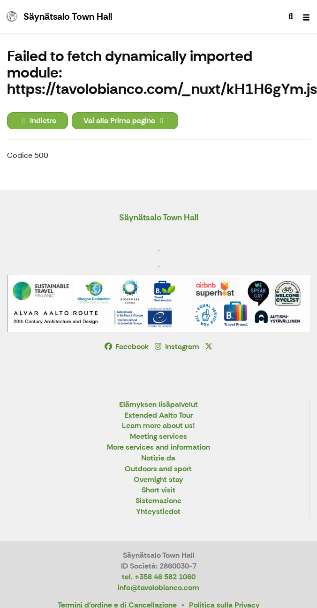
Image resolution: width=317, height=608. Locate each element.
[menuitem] (290, 16)
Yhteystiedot (158, 511)
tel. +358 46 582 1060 (159, 577)
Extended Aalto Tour (158, 415)
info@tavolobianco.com (158, 587)
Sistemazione (158, 501)
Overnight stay (158, 479)
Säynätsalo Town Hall (158, 217)
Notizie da (158, 458)
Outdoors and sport (158, 469)
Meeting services (158, 436)
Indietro (37, 120)
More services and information (158, 447)
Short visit (158, 490)
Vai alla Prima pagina (124, 120)
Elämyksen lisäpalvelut (158, 404)
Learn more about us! (158, 425)
